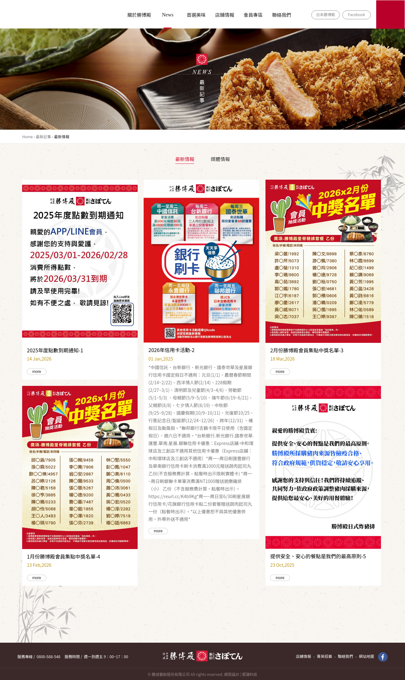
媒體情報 (220, 159)
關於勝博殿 (139, 14)
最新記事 (43, 136)
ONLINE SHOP (390, 14)
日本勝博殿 (325, 14)
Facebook (356, 14)
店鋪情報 (224, 14)
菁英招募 (324, 656)
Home (27, 136)
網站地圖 (366, 656)
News (167, 14)
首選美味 (196, 14)
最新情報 (184, 159)
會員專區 (253, 14)
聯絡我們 (281, 14)
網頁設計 (231, 674)
